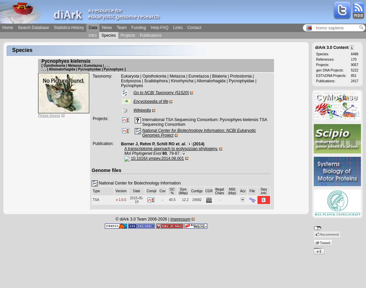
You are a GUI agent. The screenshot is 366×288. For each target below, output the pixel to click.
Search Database (33, 27)
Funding (138, 27)
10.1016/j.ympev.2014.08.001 (157, 158)
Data (93, 27)
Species (108, 35)
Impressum (180, 219)
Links (178, 27)
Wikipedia (142, 110)
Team (121, 27)
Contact (194, 27)
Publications (151, 35)
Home (7, 27)
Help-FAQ (160, 27)
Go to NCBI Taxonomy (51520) (161, 92)
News (107, 27)
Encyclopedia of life (150, 101)
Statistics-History (69, 27)
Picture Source (49, 115)
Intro (93, 35)
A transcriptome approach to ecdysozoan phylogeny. (171, 148)
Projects (128, 35)
